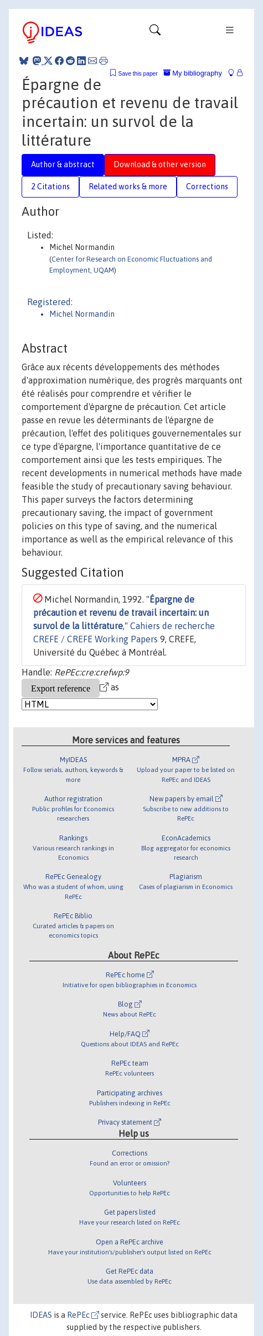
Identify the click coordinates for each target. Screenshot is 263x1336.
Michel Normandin (82, 314)
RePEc (83, 1315)
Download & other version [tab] (160, 164)
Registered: (50, 302)
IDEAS (41, 1315)
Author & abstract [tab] (63, 164)
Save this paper (138, 74)
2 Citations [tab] (50, 186)
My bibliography (192, 73)
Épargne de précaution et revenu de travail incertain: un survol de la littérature (121, 612)
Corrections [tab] (207, 186)
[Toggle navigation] (155, 33)
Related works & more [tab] (128, 186)
